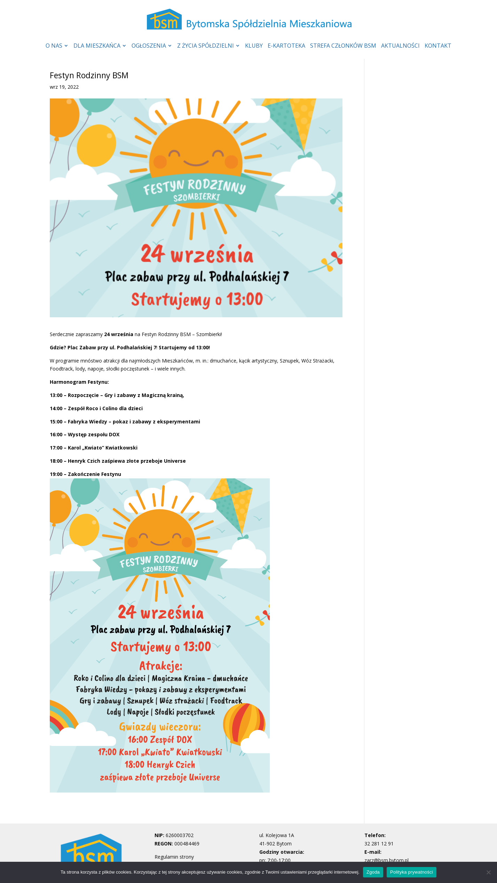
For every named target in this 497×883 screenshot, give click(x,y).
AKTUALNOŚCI (400, 46)
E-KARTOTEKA (286, 46)
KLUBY (254, 46)
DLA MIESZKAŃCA (96, 46)
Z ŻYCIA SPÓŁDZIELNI (205, 46)
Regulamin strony (174, 856)
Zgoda (373, 872)
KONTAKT (438, 46)
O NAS (54, 46)
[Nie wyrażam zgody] (488, 872)
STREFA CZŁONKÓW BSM (343, 46)
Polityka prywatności (411, 872)
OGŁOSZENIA (149, 46)
